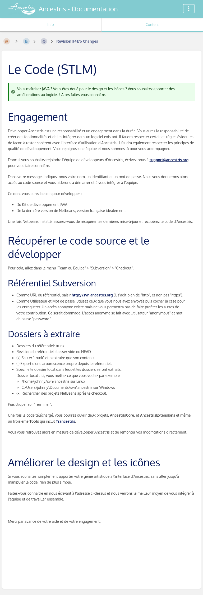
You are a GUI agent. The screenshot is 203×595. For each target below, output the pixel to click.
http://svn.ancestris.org (92, 295)
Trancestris (65, 421)
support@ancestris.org (169, 159)
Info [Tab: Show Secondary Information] (50, 24)
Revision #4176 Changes (77, 41)
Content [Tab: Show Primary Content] (152, 24)
